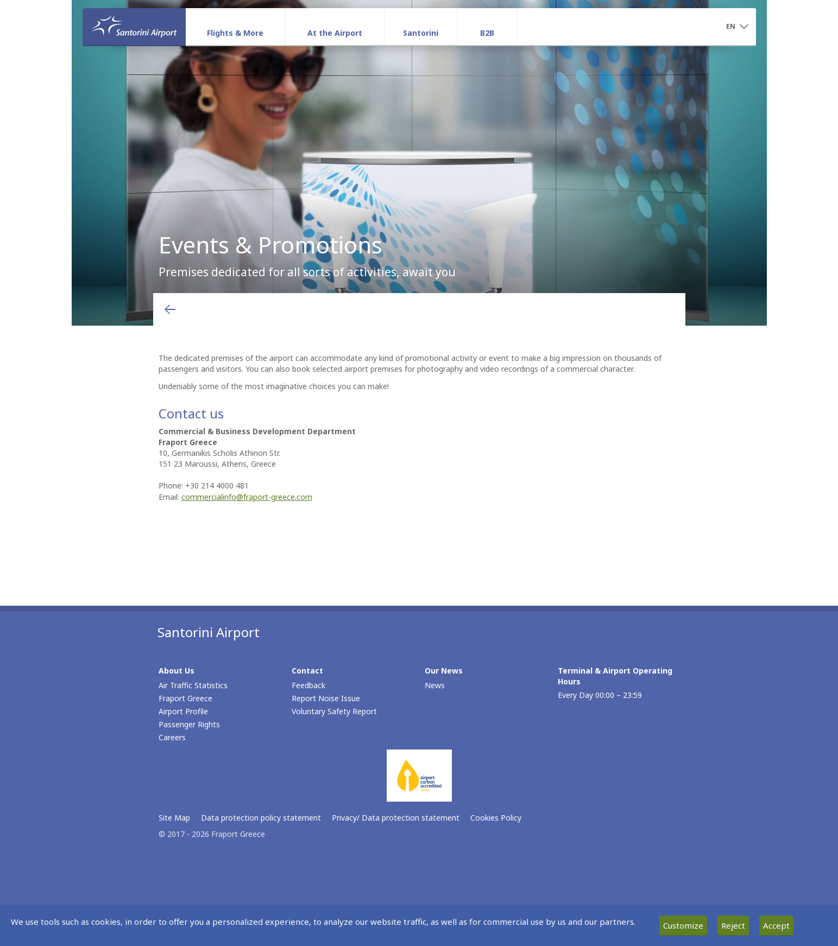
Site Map (174, 817)
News (435, 685)
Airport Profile (183, 711)
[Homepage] (134, 26)
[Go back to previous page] (170, 309)
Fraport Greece (185, 698)
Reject (733, 925)
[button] (737, 27)
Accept (776, 925)
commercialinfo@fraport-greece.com (246, 497)
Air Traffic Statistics (193, 685)
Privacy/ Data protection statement (395, 817)
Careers (172, 737)
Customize (683, 925)
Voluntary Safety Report (334, 711)
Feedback (308, 685)
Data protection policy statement (261, 817)
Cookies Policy (495, 817)
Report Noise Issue (326, 698)
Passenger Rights (189, 724)
